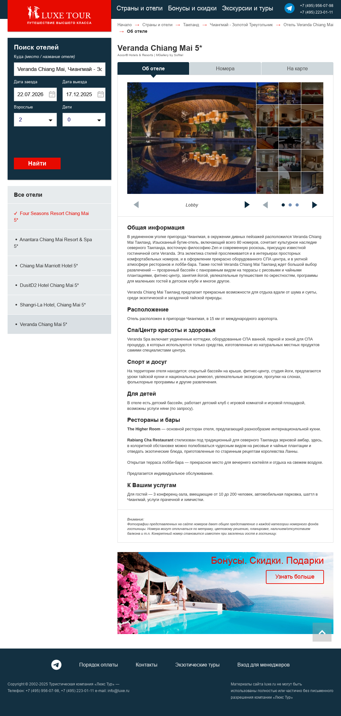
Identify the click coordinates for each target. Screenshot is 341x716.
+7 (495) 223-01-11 (316, 12)
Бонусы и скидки (192, 8)
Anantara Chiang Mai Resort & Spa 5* (53, 243)
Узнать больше (294, 576)
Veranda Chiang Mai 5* (40, 324)
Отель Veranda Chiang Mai (308, 24)
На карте (297, 68)
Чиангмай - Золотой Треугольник (241, 24)
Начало (124, 24)
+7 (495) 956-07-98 (316, 5)
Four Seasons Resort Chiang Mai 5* (51, 217)
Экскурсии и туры (247, 8)
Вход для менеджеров (263, 664)
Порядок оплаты (98, 664)
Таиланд (191, 24)
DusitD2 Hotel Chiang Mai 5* (46, 285)
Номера (225, 68)
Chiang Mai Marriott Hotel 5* (46, 265)
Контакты (147, 664)
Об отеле (153, 69)
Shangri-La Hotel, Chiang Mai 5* (50, 304)
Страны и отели (140, 8)
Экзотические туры (197, 664)
